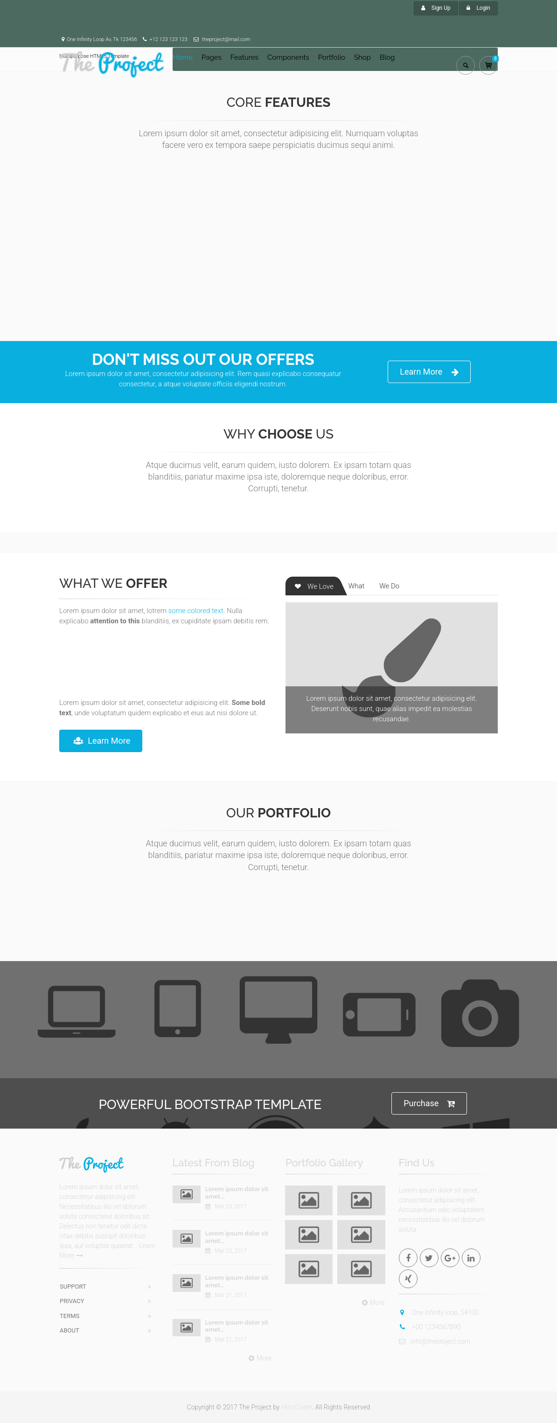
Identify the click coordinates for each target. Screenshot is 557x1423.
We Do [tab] (389, 586)
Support (73, 1286)
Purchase (429, 1104)
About (69, 1330)
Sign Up (436, 8)
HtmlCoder (296, 1407)
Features (244, 57)
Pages (212, 57)
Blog (387, 57)
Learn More (429, 372)
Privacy (72, 1300)
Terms (69, 1315)
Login (478, 8)
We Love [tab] (313, 586)
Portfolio (331, 57)
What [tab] (356, 586)
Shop (362, 57)
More (259, 1358)
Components (288, 57)
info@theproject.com (435, 1341)
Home (183, 57)
